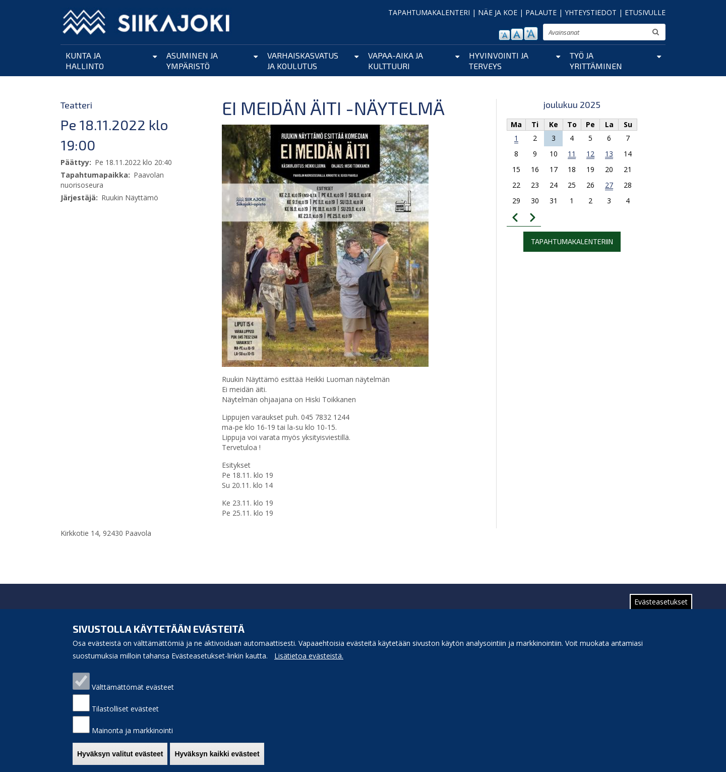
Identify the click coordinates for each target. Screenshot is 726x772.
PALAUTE (541, 12)
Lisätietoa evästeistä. (308, 665)
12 (590, 153)
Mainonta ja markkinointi (132, 739)
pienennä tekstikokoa (504, 35)
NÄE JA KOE (497, 12)
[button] (325, 245)
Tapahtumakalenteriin (572, 241)
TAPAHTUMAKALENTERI (429, 12)
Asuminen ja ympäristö (192, 60)
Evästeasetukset (661, 611)
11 (572, 153)
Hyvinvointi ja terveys (498, 60)
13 (609, 153)
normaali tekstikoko (517, 34)
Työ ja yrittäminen (596, 60)
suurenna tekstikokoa (531, 33)
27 (609, 185)
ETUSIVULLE (645, 12)
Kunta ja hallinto (85, 60)
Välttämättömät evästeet (133, 696)
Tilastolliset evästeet (125, 718)
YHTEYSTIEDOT (591, 12)
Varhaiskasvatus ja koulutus (302, 60)
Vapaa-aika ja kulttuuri (395, 60)
